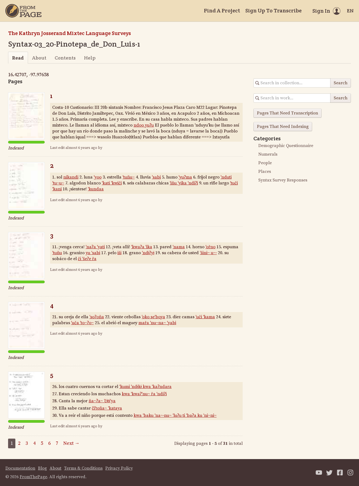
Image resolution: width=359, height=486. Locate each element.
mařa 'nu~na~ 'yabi (157, 323)
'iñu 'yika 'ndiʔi (184, 183)
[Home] (23, 11)
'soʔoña (96, 317)
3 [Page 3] (27, 443)
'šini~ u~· (208, 253)
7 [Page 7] (57, 443)
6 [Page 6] (49, 443)
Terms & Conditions (83, 468)
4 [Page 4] (34, 443)
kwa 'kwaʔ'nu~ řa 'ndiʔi (144, 394)
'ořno (210, 247)
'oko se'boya (153, 317)
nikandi (70, 177)
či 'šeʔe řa (87, 258)
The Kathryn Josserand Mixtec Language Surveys (69, 33)
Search (340, 83)
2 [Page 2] (19, 443)
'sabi (156, 177)
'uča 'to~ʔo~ (82, 323)
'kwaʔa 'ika (141, 247)
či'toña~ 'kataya (107, 408)
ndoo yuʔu (144, 125)
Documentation (20, 468)
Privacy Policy (119, 468)
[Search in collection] (292, 83)
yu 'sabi (93, 253)
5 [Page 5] (42, 443)
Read (18, 58)
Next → (71, 443)
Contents (65, 58)
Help (90, 58)
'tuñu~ (129, 177)
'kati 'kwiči (112, 183)
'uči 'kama (205, 317)
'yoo (98, 177)
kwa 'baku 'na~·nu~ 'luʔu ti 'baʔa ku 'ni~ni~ (175, 415)
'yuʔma (185, 177)
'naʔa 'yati (95, 247)
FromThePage (33, 477)
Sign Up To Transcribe (273, 10)
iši (119, 253)
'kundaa (96, 189)
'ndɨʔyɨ (148, 253)
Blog (42, 468)
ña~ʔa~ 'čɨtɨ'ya (102, 401)
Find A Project (222, 10)
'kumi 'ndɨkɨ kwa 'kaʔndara (145, 386)
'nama (179, 247)
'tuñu (57, 253)
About (39, 58)
